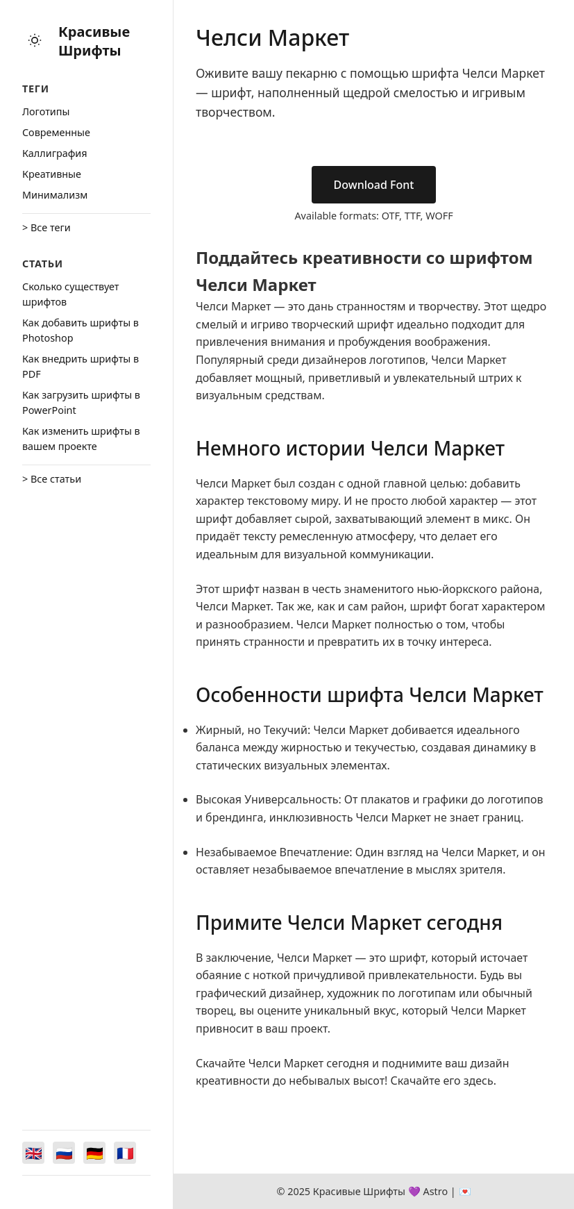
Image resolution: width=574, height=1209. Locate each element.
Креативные (51, 174)
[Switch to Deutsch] (94, 1153)
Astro (435, 1191)
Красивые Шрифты (94, 41)
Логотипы (45, 111)
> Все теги (46, 227)
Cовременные (56, 132)
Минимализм (54, 194)
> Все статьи (51, 478)
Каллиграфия (54, 153)
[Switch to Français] (125, 1153)
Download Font (374, 184)
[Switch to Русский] (64, 1153)
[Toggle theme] (34, 41)
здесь (478, 1080)
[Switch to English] (33, 1153)
